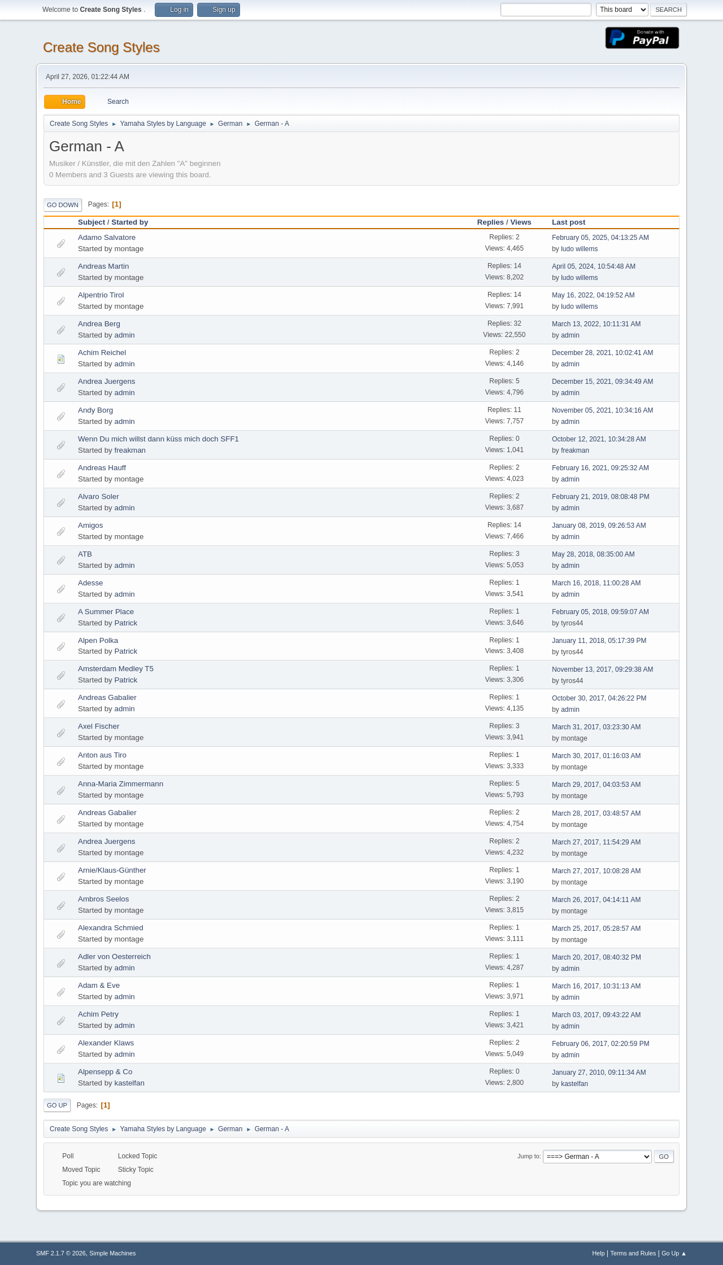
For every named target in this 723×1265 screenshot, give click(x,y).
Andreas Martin (103, 266)
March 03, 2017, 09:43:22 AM (596, 1015)
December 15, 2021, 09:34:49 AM (602, 382)
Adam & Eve (99, 985)
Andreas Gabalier (107, 697)
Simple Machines (112, 1253)
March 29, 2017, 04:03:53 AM (596, 785)
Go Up (57, 1105)
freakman (130, 450)
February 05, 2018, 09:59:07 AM (600, 612)
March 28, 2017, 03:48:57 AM (596, 813)
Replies (490, 222)
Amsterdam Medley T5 (116, 668)
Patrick (125, 623)
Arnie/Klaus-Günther (112, 870)
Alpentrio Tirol (101, 295)
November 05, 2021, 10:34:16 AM (602, 410)
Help (599, 1253)
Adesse (90, 583)
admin (124, 335)
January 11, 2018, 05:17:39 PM (599, 641)
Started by (129, 222)
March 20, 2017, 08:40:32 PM (596, 957)
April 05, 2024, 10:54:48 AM (593, 266)
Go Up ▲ (674, 1253)
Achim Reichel (102, 352)
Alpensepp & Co (105, 1071)
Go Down (63, 205)
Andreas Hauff (102, 467)
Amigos (90, 525)
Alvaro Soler (98, 496)
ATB (85, 554)
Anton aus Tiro (102, 755)
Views (521, 222)
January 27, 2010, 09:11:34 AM (599, 1072)
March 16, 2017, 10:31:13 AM (596, 986)
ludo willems (579, 249)
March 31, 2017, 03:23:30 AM (596, 727)
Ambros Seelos (103, 899)
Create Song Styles (101, 47)
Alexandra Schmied (110, 927)
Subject (91, 222)
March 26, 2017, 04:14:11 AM (596, 900)
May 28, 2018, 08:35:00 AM (593, 554)
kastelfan (129, 1083)
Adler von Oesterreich (114, 956)
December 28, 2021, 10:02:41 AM (602, 353)
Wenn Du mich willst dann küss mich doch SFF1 (158, 439)
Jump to (528, 1156)
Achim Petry (98, 1014)
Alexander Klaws (106, 1043)
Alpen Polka (98, 640)
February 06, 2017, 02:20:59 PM (601, 1044)
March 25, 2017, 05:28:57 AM (596, 929)
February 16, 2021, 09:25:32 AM (600, 468)
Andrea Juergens (107, 381)
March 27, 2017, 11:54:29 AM (596, 842)
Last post (573, 222)
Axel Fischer (98, 726)
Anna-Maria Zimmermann (120, 784)
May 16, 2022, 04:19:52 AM (593, 295)
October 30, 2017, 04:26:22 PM (599, 698)
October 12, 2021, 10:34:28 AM (599, 439)
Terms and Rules (633, 1253)
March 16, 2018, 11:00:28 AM (596, 583)
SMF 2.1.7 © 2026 (61, 1253)
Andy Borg (95, 410)
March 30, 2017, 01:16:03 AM (596, 756)
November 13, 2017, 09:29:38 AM (602, 669)
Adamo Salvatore (107, 237)
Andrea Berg (99, 323)
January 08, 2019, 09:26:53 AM (599, 525)
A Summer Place (106, 611)
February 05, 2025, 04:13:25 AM (600, 238)
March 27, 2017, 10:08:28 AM (596, 871)
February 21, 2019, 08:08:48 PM (601, 497)
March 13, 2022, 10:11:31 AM (596, 324)
